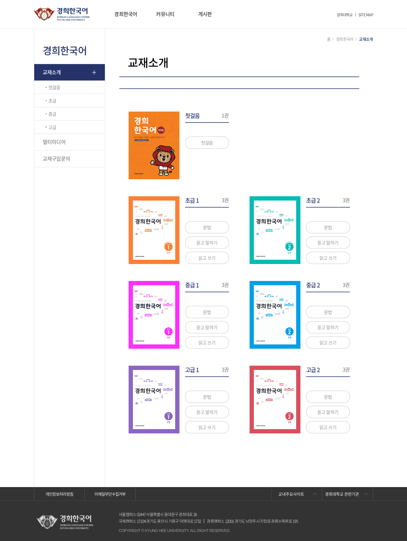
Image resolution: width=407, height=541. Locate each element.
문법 (207, 227)
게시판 (205, 14)
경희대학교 (344, 14)
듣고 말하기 (207, 242)
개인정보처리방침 (59, 494)
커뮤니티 (165, 14)
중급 (52, 113)
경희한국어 (125, 14)
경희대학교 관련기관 (342, 494)
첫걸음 (54, 87)
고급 (52, 127)
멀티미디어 (54, 142)
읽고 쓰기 (206, 257)
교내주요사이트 (291, 494)
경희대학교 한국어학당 (62, 14)
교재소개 (52, 72)
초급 (52, 100)
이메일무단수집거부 (110, 494)
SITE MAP (365, 14)
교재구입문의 (56, 158)
